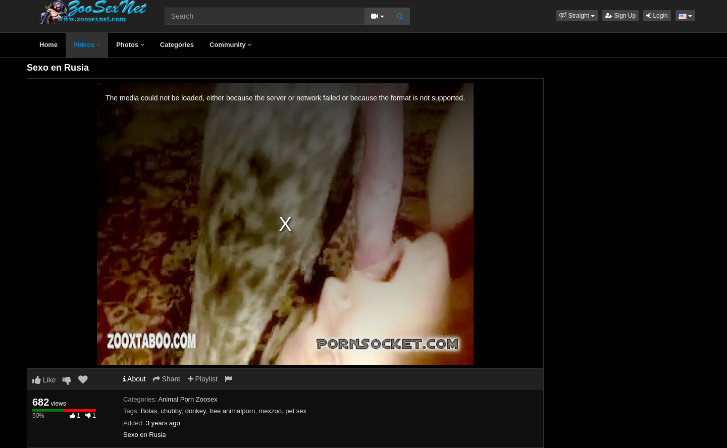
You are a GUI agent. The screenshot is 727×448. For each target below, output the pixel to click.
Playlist (203, 379)
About (134, 379)
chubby (171, 411)
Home (48, 44)
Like (44, 380)
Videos (86, 44)
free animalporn (232, 411)
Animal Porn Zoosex (187, 399)
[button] (577, 15)
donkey (195, 411)
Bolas (149, 411)
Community (230, 44)
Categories (177, 44)
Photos (130, 44)
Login (657, 15)
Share (167, 379)
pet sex (295, 411)
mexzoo (270, 411)
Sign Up (620, 15)
